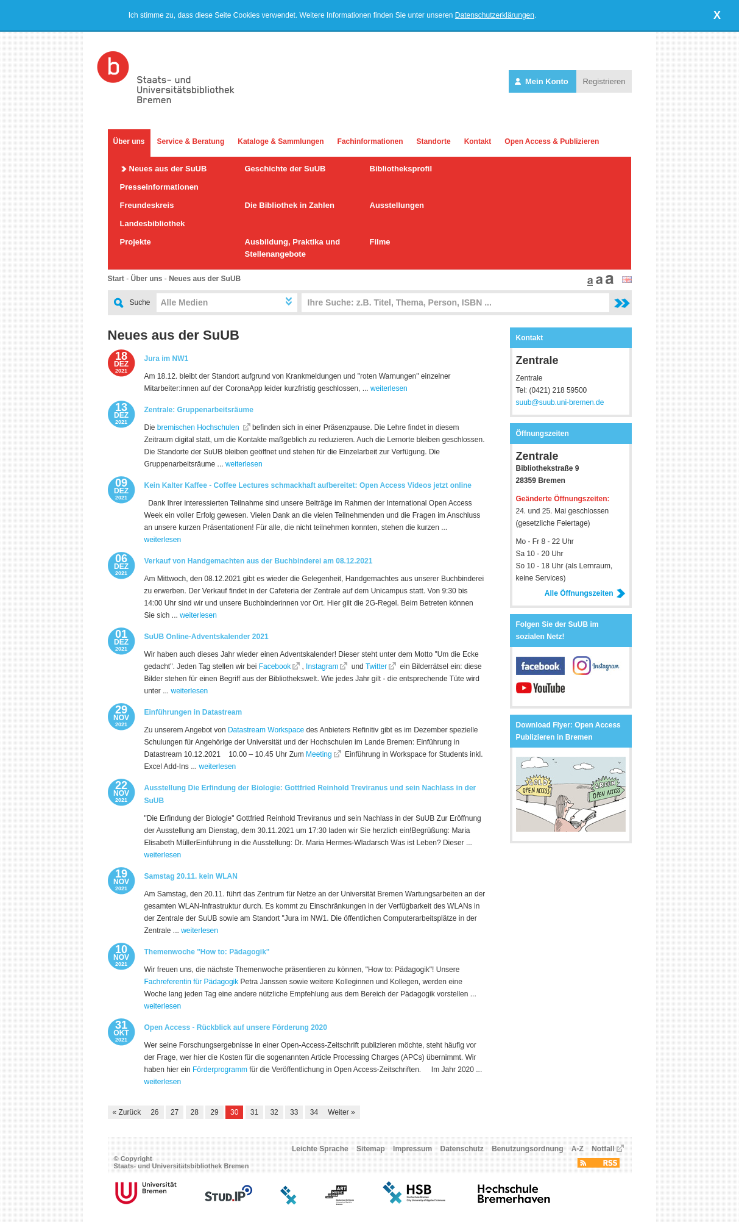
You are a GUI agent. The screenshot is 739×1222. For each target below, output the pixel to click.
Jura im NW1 (166, 358)
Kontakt (478, 141)
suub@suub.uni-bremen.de (560, 402)
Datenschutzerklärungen (494, 15)
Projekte (135, 241)
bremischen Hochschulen (199, 427)
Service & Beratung (191, 141)
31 (254, 1112)
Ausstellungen (397, 205)
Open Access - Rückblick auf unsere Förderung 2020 (235, 1027)
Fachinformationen (370, 141)
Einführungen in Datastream (193, 712)
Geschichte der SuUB (285, 168)
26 (154, 1112)
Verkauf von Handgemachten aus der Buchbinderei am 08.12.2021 (258, 561)
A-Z (577, 1149)
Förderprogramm (220, 1069)
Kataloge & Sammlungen (281, 141)
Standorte (434, 141)
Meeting (319, 754)
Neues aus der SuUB (168, 168)
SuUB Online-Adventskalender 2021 (206, 636)
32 (274, 1112)
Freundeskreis (147, 205)
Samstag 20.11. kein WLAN (191, 876)
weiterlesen (389, 388)
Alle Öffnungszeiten (585, 593)
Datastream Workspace (266, 730)
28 (195, 1112)
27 (175, 1112)
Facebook (273, 666)
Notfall (603, 1149)
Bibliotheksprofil (401, 168)
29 (214, 1112)
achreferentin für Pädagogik (193, 981)
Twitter (376, 666)
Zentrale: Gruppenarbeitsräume (198, 410)
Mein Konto (542, 81)
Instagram (321, 666)
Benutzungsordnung (527, 1149)
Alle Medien (184, 302)
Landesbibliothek (152, 223)
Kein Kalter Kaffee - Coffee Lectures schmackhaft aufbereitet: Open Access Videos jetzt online (308, 485)
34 (314, 1112)
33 (294, 1112)
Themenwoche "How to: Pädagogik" (207, 952)
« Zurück (127, 1112)
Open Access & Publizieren (551, 141)
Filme (380, 241)
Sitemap (370, 1149)
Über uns (129, 141)
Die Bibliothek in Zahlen (289, 205)
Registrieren (603, 81)
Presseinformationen (159, 186)
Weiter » (341, 1112)
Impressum (412, 1149)
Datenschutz (461, 1149)
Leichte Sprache (320, 1149)
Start (116, 278)
